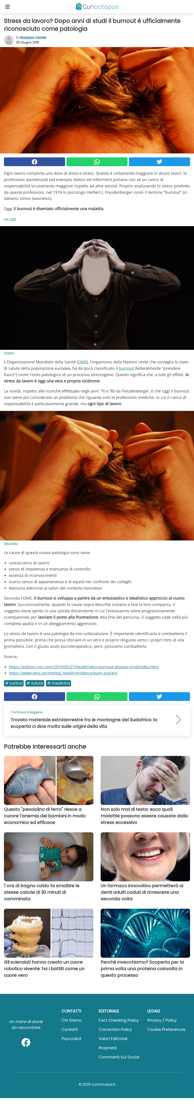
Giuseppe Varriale (33, 37)
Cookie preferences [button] (166, 1029)
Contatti (70, 1029)
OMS (82, 361)
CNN (12, 219)
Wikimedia (11, 543)
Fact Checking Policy (119, 1020)
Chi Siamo (72, 1020)
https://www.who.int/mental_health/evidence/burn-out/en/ (63, 673)
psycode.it (71, 1038)
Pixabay (9, 353)
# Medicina (58, 683)
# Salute (35, 683)
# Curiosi (14, 683)
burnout (126, 368)
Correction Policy (115, 1029)
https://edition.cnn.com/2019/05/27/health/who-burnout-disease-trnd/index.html (84, 666)
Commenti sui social (119, 1057)
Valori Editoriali (113, 1038)
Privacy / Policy (162, 1020)
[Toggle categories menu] (7, 6)
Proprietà (108, 1048)
